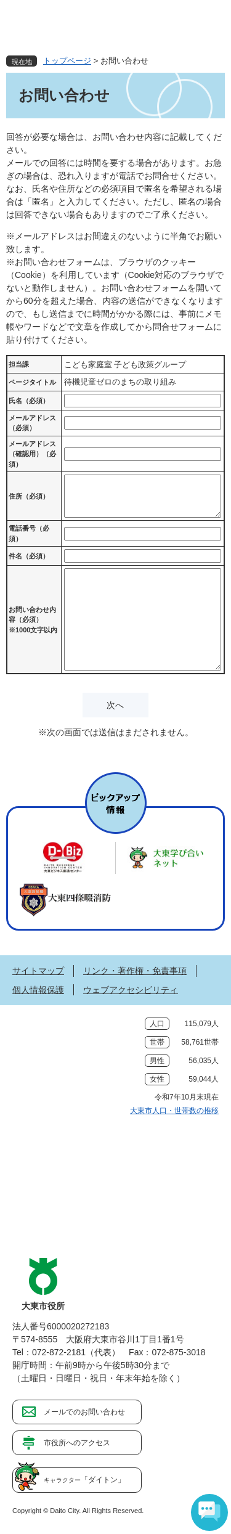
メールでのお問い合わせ (84, 1412)
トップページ (67, 60)
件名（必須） (29, 556)
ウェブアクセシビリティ (130, 990)
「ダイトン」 (84, 1479)
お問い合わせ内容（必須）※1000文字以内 (33, 620)
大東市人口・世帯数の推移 (174, 1110)
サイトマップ (38, 971)
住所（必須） (29, 496)
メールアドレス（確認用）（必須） (32, 454)
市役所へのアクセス (77, 1442)
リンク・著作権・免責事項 (135, 971)
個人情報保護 (38, 990)
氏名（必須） (29, 400)
